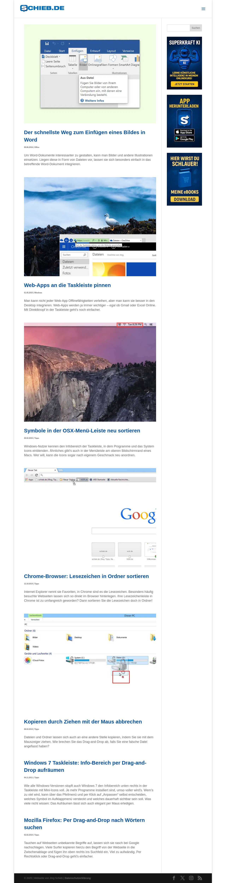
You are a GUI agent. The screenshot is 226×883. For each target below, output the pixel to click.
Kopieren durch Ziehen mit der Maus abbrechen (83, 722)
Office (36, 147)
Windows (38, 293)
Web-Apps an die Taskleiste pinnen (67, 285)
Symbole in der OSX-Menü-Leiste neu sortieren (82, 430)
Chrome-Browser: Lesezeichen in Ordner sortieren (86, 576)
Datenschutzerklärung (78, 878)
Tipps (36, 438)
